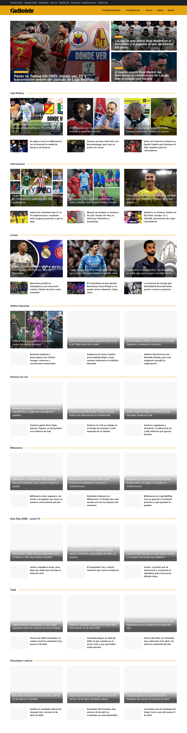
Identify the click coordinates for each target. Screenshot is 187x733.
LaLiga (119, 37)
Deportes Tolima (30, 3)
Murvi (171, 10)
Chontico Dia (103, 3)
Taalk (149, 10)
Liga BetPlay (21, 72)
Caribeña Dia (64, 3)
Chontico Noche (16, 3)
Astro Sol (53, 3)
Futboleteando (111, 10)
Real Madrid (43, 3)
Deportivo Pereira (89, 3)
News (160, 10)
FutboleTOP (133, 10)
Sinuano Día (75, 3)
